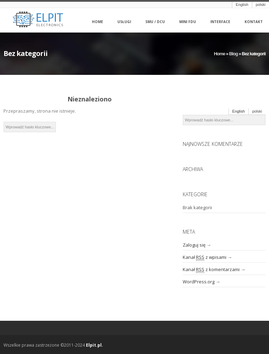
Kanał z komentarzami (211, 269)
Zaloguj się (194, 245)
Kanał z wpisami (204, 257)
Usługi (124, 22)
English (242, 4)
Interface (220, 22)
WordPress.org (199, 281)
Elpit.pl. (94, 345)
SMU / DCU (155, 22)
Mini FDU (187, 22)
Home (97, 22)
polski (261, 4)
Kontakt (254, 22)
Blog (233, 53)
